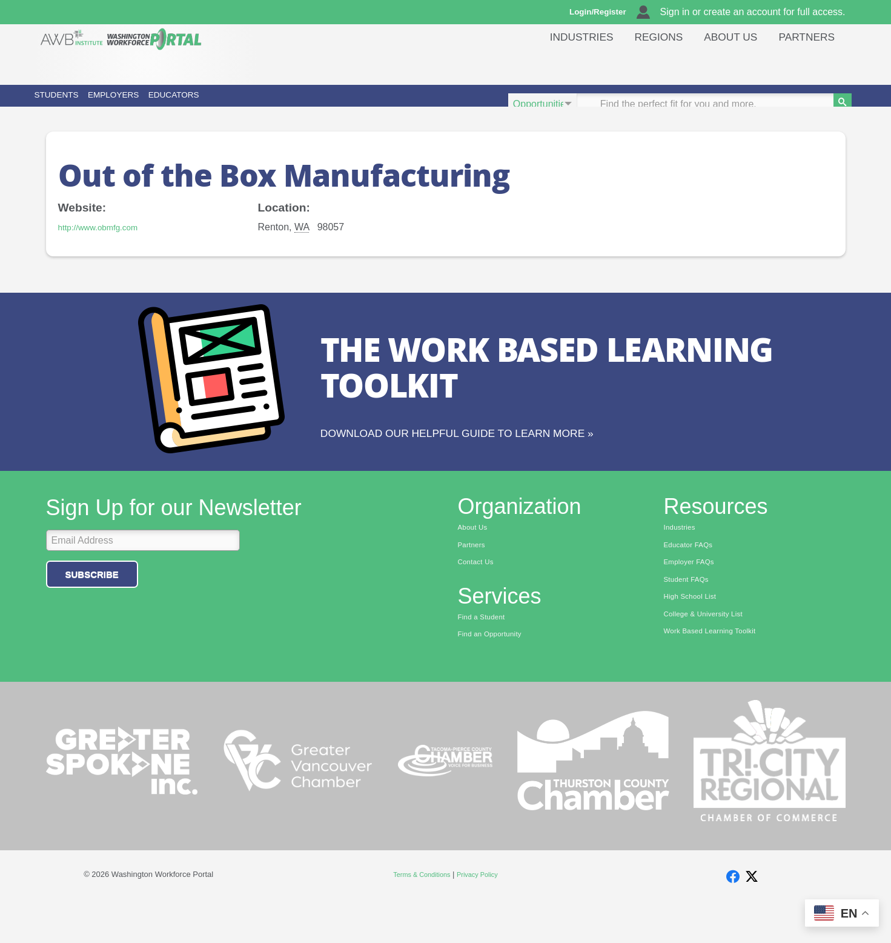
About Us (722, 63)
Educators (324, 104)
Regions (644, 63)
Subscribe (92, 605)
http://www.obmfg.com (105, 244)
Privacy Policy (483, 913)
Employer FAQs (694, 596)
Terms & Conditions (417, 913)
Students (85, 104)
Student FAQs (691, 615)
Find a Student (486, 652)
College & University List (711, 652)
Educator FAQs (693, 577)
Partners (804, 63)
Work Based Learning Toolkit (719, 671)
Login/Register (603, 12)
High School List (695, 634)
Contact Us (479, 596)
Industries (561, 63)
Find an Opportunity (496, 671)
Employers (201, 104)
